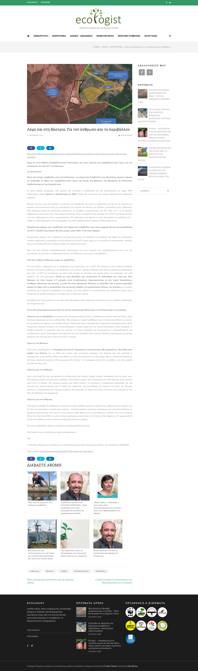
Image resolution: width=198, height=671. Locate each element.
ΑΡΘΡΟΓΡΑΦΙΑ (59, 36)
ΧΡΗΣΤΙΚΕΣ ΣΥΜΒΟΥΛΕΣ (129, 36)
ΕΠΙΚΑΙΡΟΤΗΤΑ (41, 36)
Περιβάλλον (101, 571)
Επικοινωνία (45, 2)
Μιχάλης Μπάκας (81, 571)
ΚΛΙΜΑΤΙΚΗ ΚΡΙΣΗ (105, 36)
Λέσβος (64, 571)
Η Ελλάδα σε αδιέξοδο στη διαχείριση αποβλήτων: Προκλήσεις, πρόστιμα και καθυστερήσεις (100, 627)
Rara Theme (112, 666)
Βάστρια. (50, 571)
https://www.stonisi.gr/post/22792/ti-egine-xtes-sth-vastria (66, 451)
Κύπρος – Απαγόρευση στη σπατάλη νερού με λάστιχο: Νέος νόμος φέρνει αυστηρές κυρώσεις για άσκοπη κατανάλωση (104, 644)
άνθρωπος (34, 571)
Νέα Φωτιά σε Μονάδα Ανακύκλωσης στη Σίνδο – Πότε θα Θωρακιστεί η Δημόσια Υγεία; (103, 611)
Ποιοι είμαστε (32, 2)
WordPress (133, 666)
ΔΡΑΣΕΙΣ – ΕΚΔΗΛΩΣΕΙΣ (81, 36)
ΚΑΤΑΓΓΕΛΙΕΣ (150, 36)
